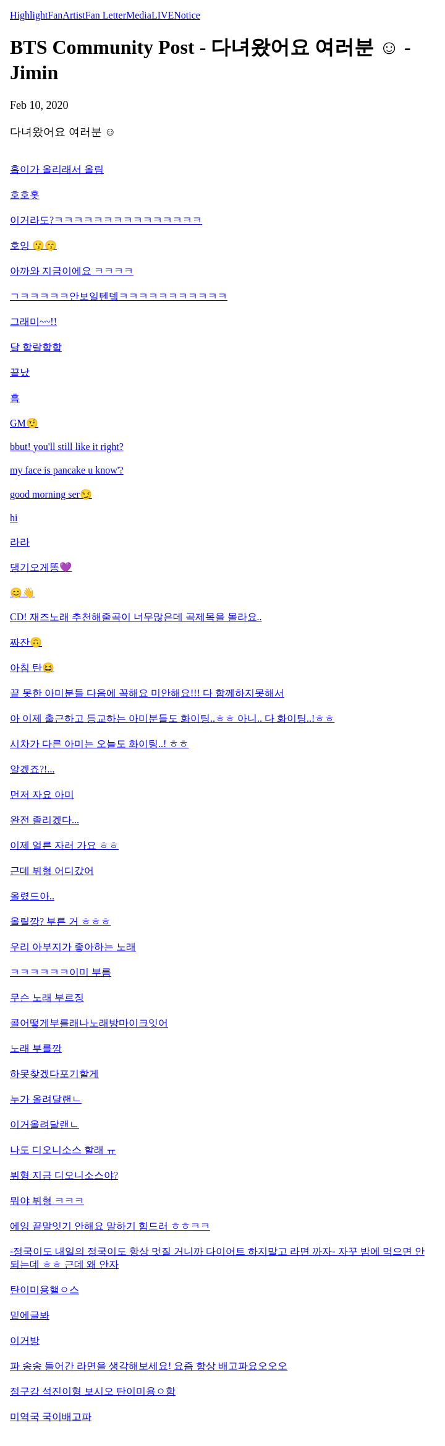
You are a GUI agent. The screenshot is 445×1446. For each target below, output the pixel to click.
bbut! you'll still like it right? (67, 446)
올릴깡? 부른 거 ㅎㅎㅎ (60, 921)
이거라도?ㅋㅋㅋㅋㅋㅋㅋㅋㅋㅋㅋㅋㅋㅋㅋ (106, 220)
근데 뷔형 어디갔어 (52, 870)
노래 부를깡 (36, 1048)
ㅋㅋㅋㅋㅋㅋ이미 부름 (60, 972)
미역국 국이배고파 (50, 1416)
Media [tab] (138, 15)
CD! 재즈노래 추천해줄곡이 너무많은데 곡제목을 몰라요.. (136, 617)
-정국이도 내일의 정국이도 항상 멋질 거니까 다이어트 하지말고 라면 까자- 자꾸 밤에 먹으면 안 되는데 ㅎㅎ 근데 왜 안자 (217, 1258)
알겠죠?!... (32, 769)
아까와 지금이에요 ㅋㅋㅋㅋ (72, 271)
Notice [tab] (187, 15)
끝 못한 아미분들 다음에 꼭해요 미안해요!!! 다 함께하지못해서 (147, 693)
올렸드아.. (32, 896)
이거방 (25, 1340)
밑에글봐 (29, 1315)
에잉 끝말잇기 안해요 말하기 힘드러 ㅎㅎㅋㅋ (110, 1226)
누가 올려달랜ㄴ (46, 1099)
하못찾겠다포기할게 (54, 1073)
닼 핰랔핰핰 (36, 347)
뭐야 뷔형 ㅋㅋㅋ (47, 1200)
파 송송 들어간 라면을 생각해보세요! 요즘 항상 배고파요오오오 (148, 1366)
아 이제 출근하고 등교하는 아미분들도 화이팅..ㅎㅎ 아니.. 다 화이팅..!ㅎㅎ (172, 718)
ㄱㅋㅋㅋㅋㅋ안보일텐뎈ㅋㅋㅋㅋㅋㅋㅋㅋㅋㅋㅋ (118, 296)
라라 (20, 542)
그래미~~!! (33, 321)
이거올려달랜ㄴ (44, 1124)
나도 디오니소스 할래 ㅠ (63, 1150)
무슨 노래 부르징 (47, 997)
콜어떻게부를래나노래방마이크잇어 (89, 1023)
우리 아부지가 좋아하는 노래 (73, 947)
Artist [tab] (73, 15)
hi (13, 518)
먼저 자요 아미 (42, 794)
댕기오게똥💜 (41, 567)
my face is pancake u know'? (67, 470)
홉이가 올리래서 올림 (57, 169)
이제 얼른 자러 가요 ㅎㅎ (64, 845)
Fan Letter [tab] (105, 15)
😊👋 (22, 592)
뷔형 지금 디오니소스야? (64, 1175)
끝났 (20, 372)
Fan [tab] (55, 15)
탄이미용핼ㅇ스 (44, 1289)
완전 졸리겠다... (44, 820)
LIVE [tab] (162, 15)
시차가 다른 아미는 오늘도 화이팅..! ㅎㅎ (99, 743)
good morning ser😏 (51, 494)
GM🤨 (24, 423)
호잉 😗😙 (33, 245)
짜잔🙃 (26, 642)
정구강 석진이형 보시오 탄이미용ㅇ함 (93, 1391)
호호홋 (25, 194)
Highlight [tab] (29, 15)
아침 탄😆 (32, 667)
